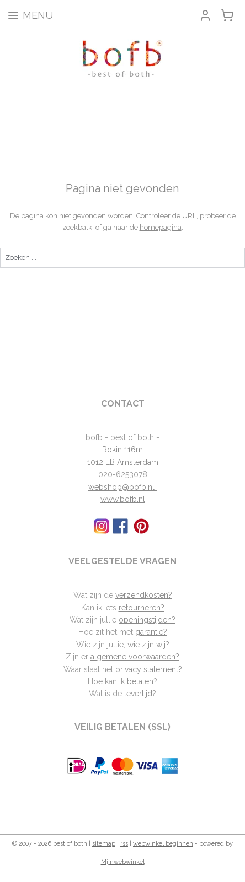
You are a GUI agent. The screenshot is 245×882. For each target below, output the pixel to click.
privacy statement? (148, 669)
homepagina (161, 227)
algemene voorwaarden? (134, 656)
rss (124, 843)
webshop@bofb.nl (122, 487)
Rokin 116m (122, 449)
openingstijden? (147, 619)
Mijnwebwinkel (123, 861)
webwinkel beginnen (163, 843)
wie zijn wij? (148, 644)
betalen (140, 681)
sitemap (103, 843)
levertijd (138, 693)
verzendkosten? (143, 595)
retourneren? (141, 607)
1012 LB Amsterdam (122, 462)
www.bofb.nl (122, 499)
